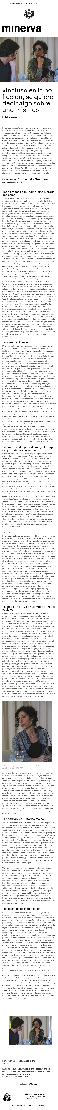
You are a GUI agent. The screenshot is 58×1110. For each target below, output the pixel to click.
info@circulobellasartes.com (35, 1098)
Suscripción (31, 1105)
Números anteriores (18, 1105)
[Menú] (53, 29)
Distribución (42, 1105)
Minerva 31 (34, 1084)
